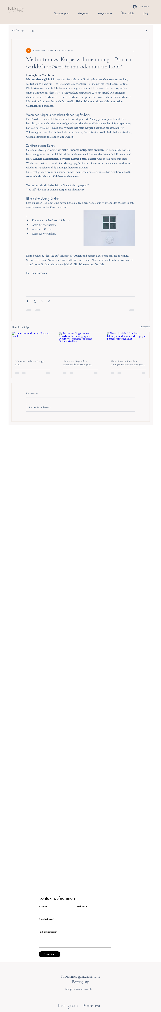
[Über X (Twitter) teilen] (34, 301)
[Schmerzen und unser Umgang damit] (33, 344)
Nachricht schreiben (48, 932)
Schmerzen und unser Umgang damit (30, 363)
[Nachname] (93, 911)
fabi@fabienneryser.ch (78, 989)
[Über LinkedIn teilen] (42, 301)
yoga (32, 30)
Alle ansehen (145, 327)
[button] (146, 30)
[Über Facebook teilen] (27, 301)
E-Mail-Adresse (46, 919)
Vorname (43, 906)
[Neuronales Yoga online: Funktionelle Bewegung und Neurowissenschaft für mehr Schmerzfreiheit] (80, 344)
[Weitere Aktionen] (133, 50)
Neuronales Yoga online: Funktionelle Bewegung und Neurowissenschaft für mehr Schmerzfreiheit (77, 363)
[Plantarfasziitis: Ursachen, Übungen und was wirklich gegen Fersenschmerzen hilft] (128, 344)
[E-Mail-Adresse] (74, 924)
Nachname (82, 906)
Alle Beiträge (17, 30)
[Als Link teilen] (49, 301)
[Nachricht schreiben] (75, 940)
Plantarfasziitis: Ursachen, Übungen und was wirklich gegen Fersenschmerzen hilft (127, 363)
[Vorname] (55, 911)
